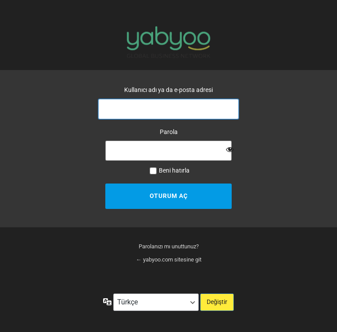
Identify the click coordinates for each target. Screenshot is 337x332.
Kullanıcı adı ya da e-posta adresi (168, 89)
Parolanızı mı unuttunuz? (169, 246)
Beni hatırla (174, 170)
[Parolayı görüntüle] (230, 149)
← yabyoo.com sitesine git (168, 259)
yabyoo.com (168, 42)
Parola (169, 131)
